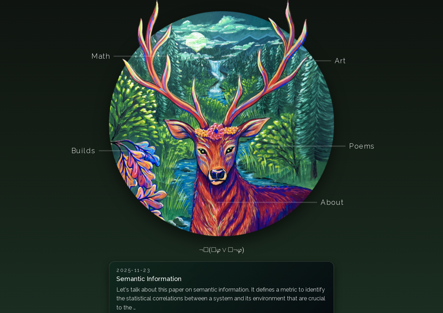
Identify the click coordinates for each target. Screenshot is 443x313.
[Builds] (127, 151)
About (332, 202)
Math (100, 56)
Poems (362, 146)
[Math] (167, 56)
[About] (217, 202)
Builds (83, 150)
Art (340, 60)
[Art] (305, 61)
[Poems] (266, 146)
